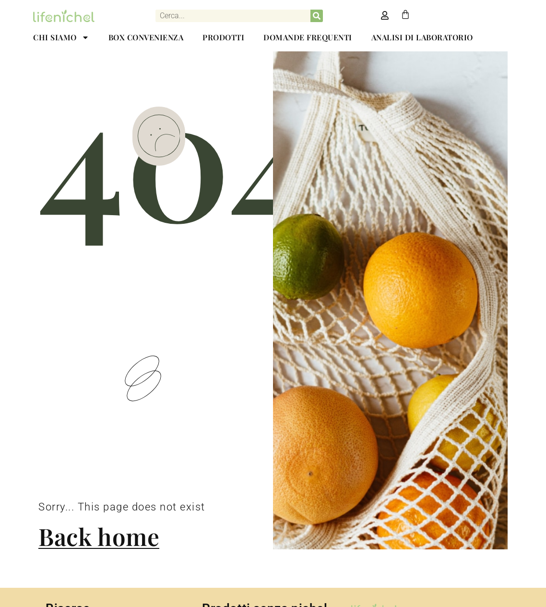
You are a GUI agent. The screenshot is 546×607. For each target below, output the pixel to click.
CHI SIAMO (61, 37)
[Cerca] (316, 16)
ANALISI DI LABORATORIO (422, 37)
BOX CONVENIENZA (146, 37)
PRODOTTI (223, 37)
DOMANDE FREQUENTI (307, 37)
